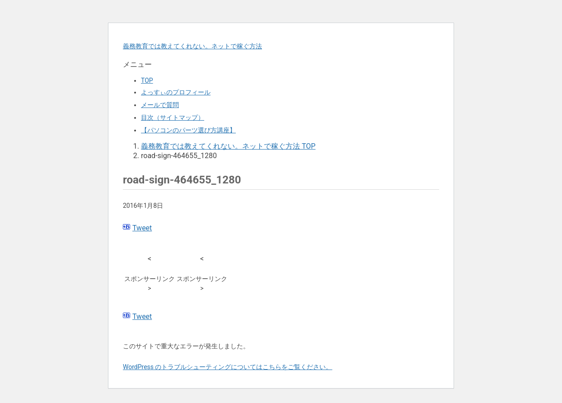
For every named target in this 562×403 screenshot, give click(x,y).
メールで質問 (160, 104)
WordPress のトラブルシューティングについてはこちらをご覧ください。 (228, 366)
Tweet (142, 228)
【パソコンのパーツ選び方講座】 (188, 130)
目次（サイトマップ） (172, 117)
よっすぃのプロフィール (176, 92)
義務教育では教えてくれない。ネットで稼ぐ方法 (192, 46)
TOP (147, 80)
